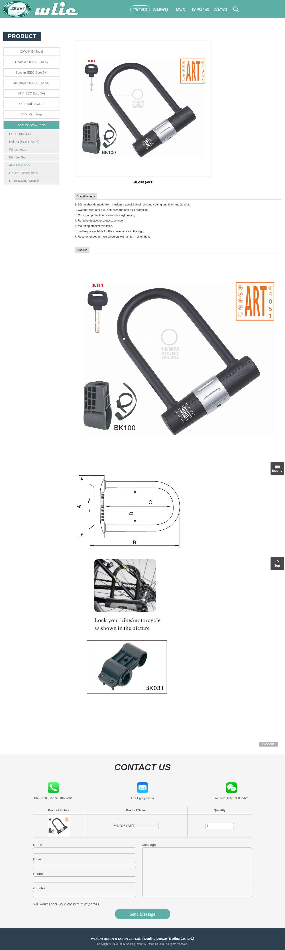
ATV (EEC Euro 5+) (31, 93)
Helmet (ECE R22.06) (24, 142)
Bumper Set (17, 157)
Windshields (17, 149)
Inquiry (277, 470)
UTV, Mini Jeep (31, 114)
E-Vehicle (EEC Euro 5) (31, 62)
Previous (268, 744)
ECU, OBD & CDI (21, 134)
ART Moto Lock (20, 165)
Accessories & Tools (31, 125)
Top (277, 565)
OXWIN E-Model (31, 51)
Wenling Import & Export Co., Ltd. (116, 939)
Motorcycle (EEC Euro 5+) (31, 83)
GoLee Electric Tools (23, 173)
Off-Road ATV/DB (31, 104)
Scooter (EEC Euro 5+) (31, 72)
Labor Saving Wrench (24, 181)
